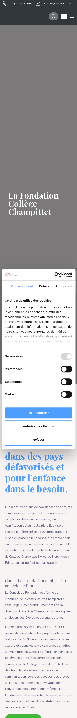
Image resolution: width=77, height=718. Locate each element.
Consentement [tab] (22, 286)
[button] (64, 16)
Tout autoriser (38, 413)
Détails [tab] (44, 286)
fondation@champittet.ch (56, 3)
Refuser (38, 439)
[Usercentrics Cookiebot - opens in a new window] (54, 275)
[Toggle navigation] (72, 16)
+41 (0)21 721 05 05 (20, 3)
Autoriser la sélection (38, 426)
